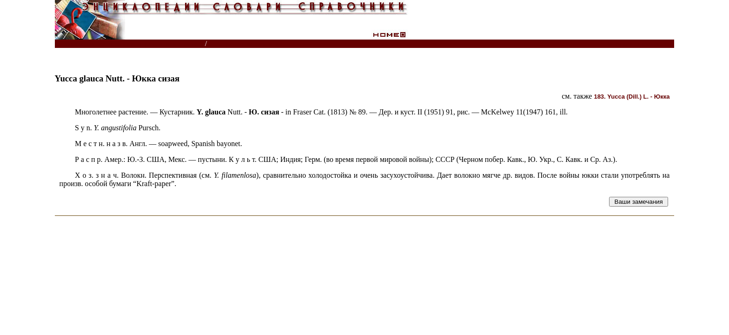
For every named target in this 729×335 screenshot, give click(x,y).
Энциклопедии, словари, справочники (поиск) (130, 43)
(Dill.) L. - (631, 96)
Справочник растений (250, 43)
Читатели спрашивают (638, 43)
